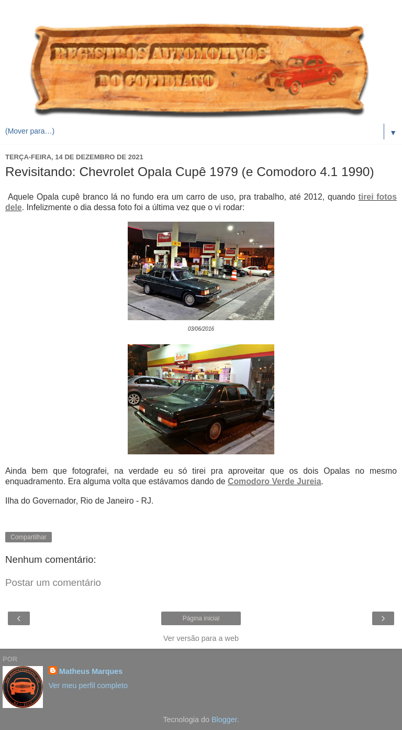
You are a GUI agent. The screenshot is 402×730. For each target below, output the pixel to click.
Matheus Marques (91, 671)
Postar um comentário (53, 582)
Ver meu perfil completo (88, 685)
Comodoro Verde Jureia (274, 481)
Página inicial (201, 618)
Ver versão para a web (201, 638)
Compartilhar (28, 537)
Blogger (224, 719)
